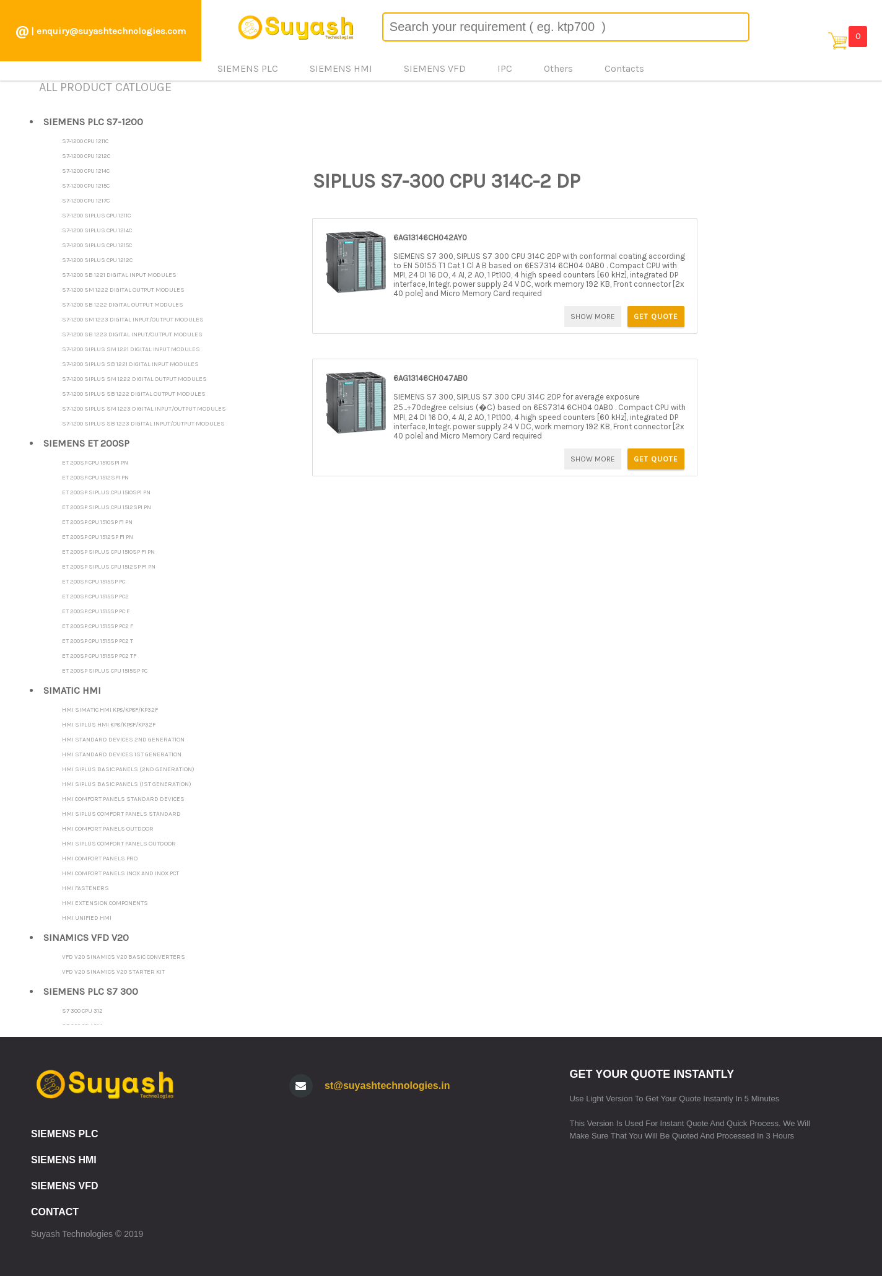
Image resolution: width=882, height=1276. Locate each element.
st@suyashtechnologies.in (387, 1085)
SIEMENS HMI (64, 1160)
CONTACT (55, 1212)
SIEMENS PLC (64, 1134)
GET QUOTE (656, 316)
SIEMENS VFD (64, 1186)
